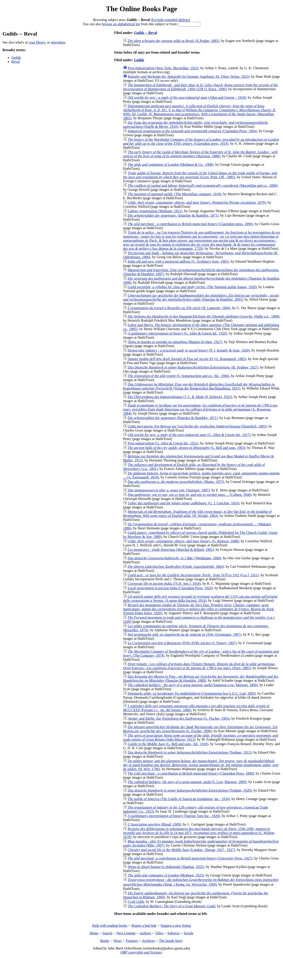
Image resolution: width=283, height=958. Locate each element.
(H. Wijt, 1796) (201, 765)
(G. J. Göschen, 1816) (183, 503)
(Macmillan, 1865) (199, 112)
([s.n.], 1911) (193, 575)
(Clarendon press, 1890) (190, 224)
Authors (145, 933)
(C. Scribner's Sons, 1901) (178, 261)
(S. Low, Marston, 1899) (187, 782)
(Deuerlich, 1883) (197, 426)
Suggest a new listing (176, 925)
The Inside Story (171, 941)
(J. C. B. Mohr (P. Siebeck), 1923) (180, 397)
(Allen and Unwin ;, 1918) (187, 97)
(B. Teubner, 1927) (193, 367)
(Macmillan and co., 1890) (203, 185)
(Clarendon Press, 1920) (170, 588)
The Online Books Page (141, 9)
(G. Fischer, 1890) (200, 729)
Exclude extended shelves (170, 20)
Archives (148, 941)
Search (107, 933)
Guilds (16, 57)
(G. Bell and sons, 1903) (186, 448)
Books (104, 941)
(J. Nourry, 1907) (182, 643)
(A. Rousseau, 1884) (200, 409)
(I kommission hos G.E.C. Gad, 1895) (192, 693)
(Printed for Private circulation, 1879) (197, 202)
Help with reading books (109, 925)
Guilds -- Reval (145, 33)
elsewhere (58, 42)
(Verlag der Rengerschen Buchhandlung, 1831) (199, 386)
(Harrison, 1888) (200, 154)
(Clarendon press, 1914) (201, 141)
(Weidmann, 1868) (174, 558)
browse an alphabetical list (121, 24)
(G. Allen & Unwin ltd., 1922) (163, 443)
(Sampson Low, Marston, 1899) (193, 685)
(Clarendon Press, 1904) (192, 131)
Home (94, 933)
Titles (159, 933)
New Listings (126, 933)
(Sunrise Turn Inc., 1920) (174, 816)
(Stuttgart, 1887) (169, 490)
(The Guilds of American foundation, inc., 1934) (179, 799)
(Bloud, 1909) (154, 824)
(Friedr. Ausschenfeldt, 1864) (176, 566)
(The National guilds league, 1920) (192, 287)
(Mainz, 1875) (176, 482)
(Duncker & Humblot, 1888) (201, 678)
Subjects (173, 933)
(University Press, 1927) (190, 858)
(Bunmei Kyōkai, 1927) (175, 342)
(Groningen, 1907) (184, 634)
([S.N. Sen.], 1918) (164, 583)
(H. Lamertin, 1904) (179, 308)
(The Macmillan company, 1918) (174, 194)
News (118, 941)
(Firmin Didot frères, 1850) (199, 609)
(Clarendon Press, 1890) (191, 773)
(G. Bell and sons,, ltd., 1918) (168, 744)
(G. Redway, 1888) (183, 541)
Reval (15, 61)
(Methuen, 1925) (166, 875)
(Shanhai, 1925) (166, 867)
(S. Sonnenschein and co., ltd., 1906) (178, 376)
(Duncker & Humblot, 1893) (201, 297)
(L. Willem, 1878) (199, 833)
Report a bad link (143, 925)
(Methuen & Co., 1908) (171, 164)
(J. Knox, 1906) (200, 87)
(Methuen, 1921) (155, 211)
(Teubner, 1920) (190, 790)
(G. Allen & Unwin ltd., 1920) (177, 333)
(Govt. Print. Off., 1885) (200, 175)
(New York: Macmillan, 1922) (163, 68)
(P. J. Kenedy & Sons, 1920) (189, 350)
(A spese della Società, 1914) (200, 598)
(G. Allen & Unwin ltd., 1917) (189, 435)
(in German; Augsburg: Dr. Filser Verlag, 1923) (188, 76)
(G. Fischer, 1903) (179, 718)
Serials (189, 933)
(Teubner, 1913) (190, 752)
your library (37, 42)
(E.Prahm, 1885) (173, 41)
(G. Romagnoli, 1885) (187, 359)
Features (132, 941)
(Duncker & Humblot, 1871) (173, 215)
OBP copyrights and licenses (141, 952)
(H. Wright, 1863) (197, 514)
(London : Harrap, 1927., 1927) (181, 850)
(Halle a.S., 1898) (204, 316)
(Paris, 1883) (199, 666)
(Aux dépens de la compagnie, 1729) (201, 240)
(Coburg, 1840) (190, 495)
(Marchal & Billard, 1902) (171, 549)
